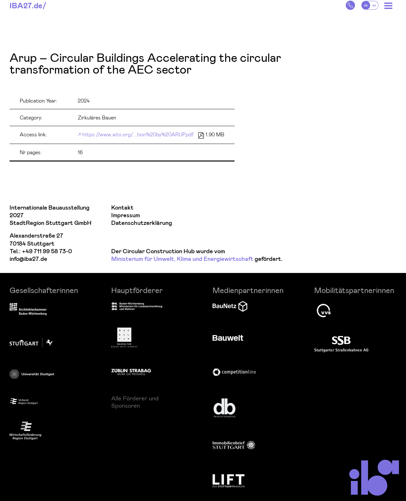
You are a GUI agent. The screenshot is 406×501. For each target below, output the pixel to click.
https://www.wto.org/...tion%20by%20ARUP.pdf (137, 134)
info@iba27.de (28, 259)
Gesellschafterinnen (44, 290)
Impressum (125, 215)
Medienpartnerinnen (248, 290)
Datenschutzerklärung (141, 223)
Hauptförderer (137, 290)
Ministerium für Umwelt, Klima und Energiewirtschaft (182, 259)
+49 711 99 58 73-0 (47, 251)
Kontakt (122, 208)
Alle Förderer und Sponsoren (135, 402)
